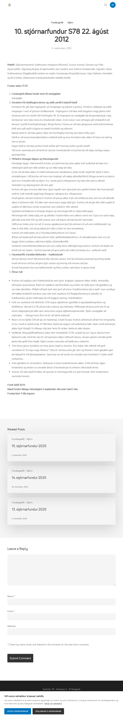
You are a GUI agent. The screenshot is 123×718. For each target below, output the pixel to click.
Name (11, 596)
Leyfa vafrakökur (17, 711)
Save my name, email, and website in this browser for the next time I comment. (49, 644)
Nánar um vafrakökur (53, 704)
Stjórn (70, 22)
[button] (113, 4)
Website (11, 626)
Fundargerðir (57, 22)
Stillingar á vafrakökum (48, 711)
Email (11, 611)
